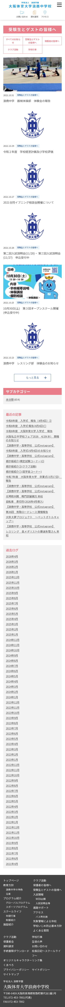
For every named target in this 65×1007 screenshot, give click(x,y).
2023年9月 (12, 718)
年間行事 (11, 916)
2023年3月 (12, 749)
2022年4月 (12, 806)
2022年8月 (12, 785)
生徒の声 (37, 941)
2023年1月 (12, 759)
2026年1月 (12, 572)
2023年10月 (12, 712)
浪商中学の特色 (14, 889)
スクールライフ (12, 911)
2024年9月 (12, 655)
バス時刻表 (42, 916)
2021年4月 (12, 864)
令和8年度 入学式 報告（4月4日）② (29, 420)
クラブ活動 (13, 49)
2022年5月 (12, 801)
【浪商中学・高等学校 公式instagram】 (30, 445)
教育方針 (8, 885)
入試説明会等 (43, 903)
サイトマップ (11, 974)
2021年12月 (12, 827)
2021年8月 (12, 848)
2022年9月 (12, 780)
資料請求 (8, 946)
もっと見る (32, 377)
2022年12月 (12, 765)
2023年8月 (12, 723)
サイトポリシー (41, 969)
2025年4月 (12, 619)
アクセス (38, 912)
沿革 (8, 894)
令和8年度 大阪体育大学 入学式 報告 (29, 431)
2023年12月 (12, 702)
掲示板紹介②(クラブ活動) (21, 466)
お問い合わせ (39, 946)
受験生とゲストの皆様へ (32, 41)
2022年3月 (12, 811)
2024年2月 (12, 691)
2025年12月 (12, 577)
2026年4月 (12, 556)
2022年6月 (12, 796)
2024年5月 (12, 676)
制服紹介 (11, 920)
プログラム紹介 (12, 898)
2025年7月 (12, 603)
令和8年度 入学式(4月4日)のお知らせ (28, 450)
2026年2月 (12, 567)
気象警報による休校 (45, 921)
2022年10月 (12, 775)
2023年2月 (12, 754)
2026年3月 (12, 561)
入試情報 (38, 894)
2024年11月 (12, 645)
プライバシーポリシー (16, 969)
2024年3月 (12, 686)
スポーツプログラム (17, 906)
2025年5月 (12, 613)
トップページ (11, 880)
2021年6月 (12, 858)
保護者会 (8, 941)
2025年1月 (12, 634)
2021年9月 (12, 843)
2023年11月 (12, 707)
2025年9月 (12, 593)
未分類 (10, 399)
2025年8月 (12, 598)
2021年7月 (12, 853)
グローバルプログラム (18, 902)
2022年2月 (12, 817)
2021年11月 (12, 832)
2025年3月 (12, 624)
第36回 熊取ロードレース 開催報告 (27, 512)
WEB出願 (41, 899)
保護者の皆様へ (52, 40)
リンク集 (37, 960)
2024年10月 (12, 650)
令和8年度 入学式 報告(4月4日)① (26, 426)
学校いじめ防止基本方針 (47, 926)
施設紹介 (8, 924)
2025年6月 (12, 608)
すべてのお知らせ (13, 41)
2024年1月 (12, 697)
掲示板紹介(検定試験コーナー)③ (25, 461)
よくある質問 (41, 930)
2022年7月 (12, 791)
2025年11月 (12, 582)
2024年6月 (12, 671)
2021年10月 (12, 837)
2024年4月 (12, 681)
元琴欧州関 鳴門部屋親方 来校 (24, 496)
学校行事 (32, 49)
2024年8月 (12, 660)
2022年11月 (12, 770)
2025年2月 (12, 629)
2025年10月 (12, 587)
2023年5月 (12, 738)
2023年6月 (12, 733)
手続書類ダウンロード (16, 951)
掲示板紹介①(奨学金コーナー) (24, 471)
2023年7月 (12, 728)
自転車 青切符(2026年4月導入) (24, 501)
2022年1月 (12, 822)
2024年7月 (12, 666)
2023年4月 (12, 744)
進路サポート (41, 907)
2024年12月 (12, 640)
